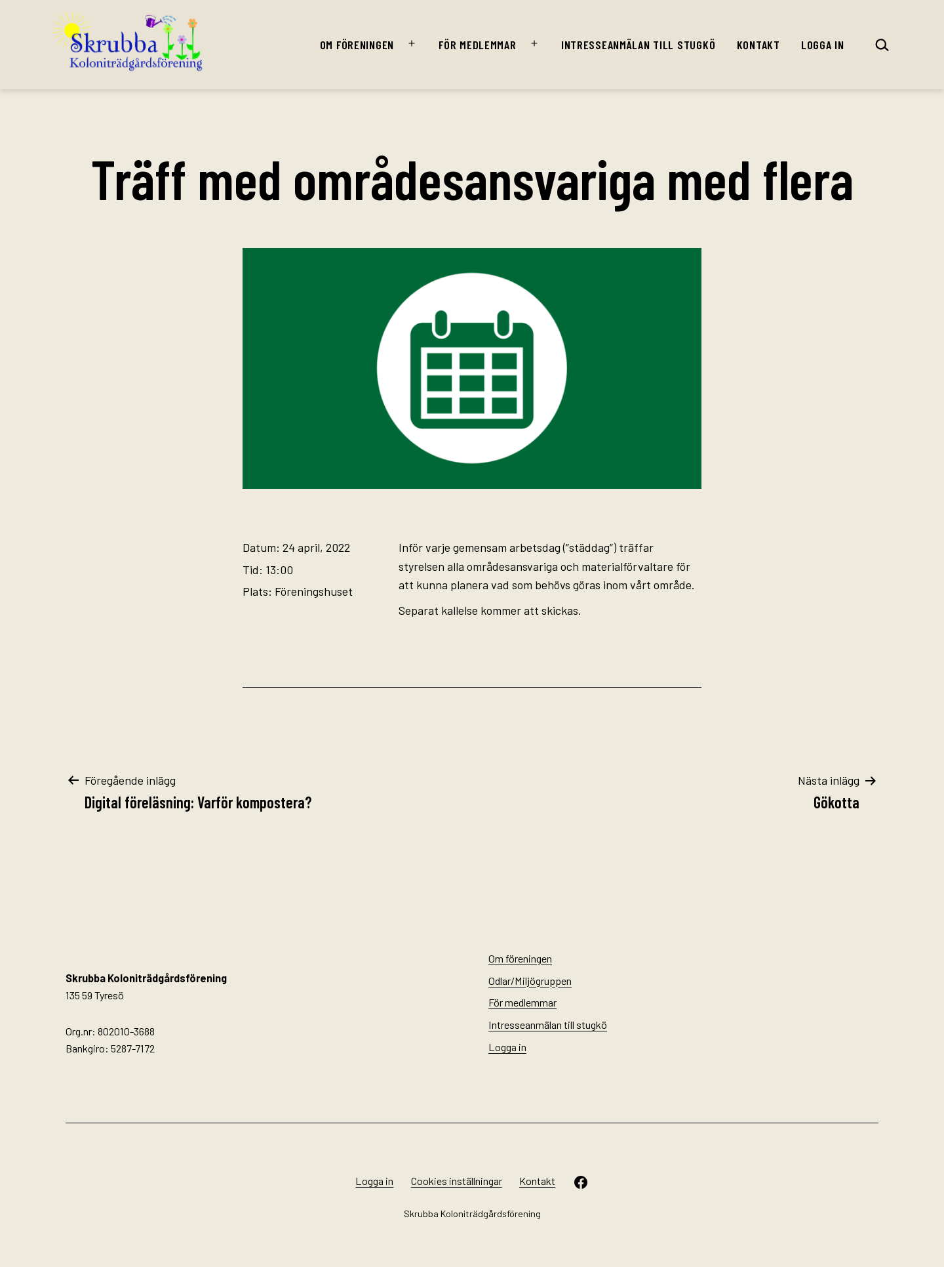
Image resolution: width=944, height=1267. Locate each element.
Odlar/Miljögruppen (530, 980)
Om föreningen (357, 44)
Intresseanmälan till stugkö (638, 44)
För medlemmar (477, 44)
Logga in (822, 44)
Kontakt (758, 44)
